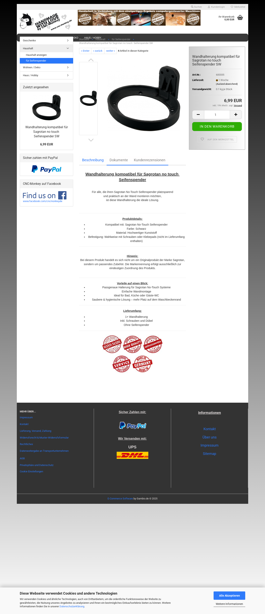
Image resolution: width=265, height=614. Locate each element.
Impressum (26, 417)
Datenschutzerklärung (72, 606)
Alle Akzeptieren (229, 595)
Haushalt (28, 48)
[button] (91, 60)
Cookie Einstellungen (31, 471)
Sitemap (209, 454)
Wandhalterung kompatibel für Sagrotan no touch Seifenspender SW (46, 131)
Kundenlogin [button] (216, 7)
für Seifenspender (36, 60)
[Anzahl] (217, 114)
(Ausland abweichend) (227, 84)
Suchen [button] (196, 7)
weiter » (110, 50)
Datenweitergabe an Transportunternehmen (44, 450)
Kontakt (24, 424)
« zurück (97, 50)
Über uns (210, 437)
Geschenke (29, 40)
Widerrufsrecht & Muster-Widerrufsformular (44, 437)
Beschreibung (93, 160)
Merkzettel (238, 7)
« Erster (85, 50)
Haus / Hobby (30, 75)
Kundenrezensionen (149, 160)
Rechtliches (26, 444)
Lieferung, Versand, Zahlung (35, 430)
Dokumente (119, 160)
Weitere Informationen (229, 603)
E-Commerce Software (120, 498)
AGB (22, 458)
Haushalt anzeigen (36, 54)
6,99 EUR (46, 144)
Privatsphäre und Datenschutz (36, 465)
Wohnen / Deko (31, 67)
